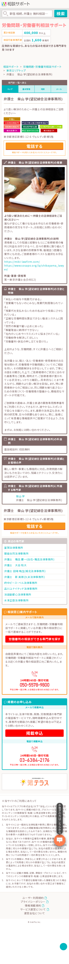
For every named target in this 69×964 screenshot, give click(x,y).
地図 (43, 89)
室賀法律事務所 (13, 547)
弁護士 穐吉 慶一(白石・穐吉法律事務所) (29, 559)
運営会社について (34, 913)
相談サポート (11, 66)
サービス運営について (33, 909)
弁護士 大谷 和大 (15, 565)
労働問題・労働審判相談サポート (42, 66)
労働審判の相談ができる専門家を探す (35, 639)
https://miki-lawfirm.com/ (22, 261)
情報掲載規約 (33, 905)
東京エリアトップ (16, 70)
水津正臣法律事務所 (16, 600)
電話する (34, 146)
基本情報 (26, 89)
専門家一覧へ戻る (17, 82)
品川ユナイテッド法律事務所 (21, 588)
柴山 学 (20, 496)
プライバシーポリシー (33, 901)
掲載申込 (34, 733)
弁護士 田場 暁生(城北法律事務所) (25, 571)
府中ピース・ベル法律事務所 (20, 583)
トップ (10, 89)
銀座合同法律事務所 (16, 553)
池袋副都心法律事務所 (17, 594)
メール (59, 89)
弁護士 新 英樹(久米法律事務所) (24, 577)
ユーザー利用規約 (33, 898)
